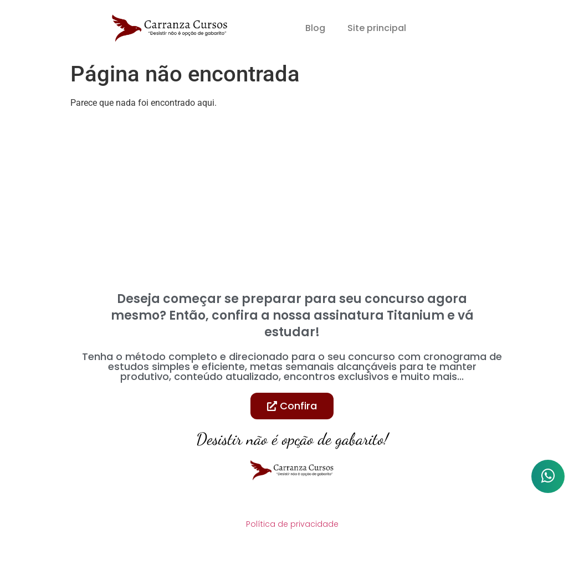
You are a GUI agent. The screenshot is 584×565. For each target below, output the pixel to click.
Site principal (376, 28)
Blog (315, 28)
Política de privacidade (292, 524)
